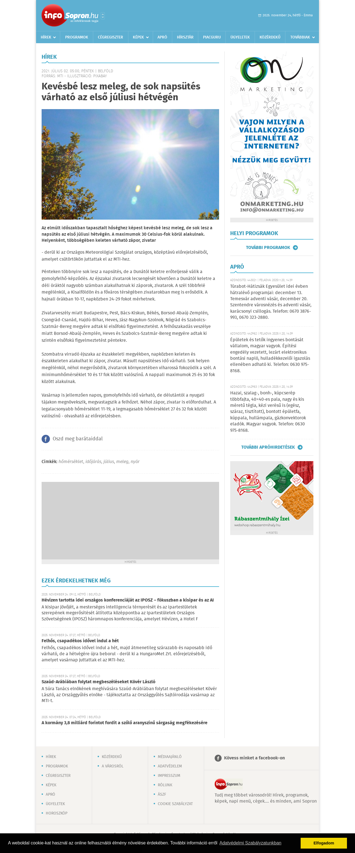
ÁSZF (162, 795)
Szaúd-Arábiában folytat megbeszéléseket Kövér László (98, 682)
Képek (138, 37)
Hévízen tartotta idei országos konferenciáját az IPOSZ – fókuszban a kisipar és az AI (128, 600)
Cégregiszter (110, 37)
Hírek (46, 37)
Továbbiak (300, 37)
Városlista (103, 15)
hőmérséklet (71, 461)
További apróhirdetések (268, 447)
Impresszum (169, 776)
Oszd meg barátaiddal (78, 439)
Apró (162, 37)
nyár (135, 461)
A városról (112, 766)
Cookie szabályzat (175, 804)
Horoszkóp (56, 813)
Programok (76, 37)
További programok (268, 247)
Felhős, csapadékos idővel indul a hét (80, 641)
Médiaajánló (170, 757)
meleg (122, 461)
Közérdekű (270, 37)
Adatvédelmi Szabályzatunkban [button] (250, 843)
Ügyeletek (240, 37)
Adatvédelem (170, 766)
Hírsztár (185, 37)
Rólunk (165, 785)
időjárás (93, 461)
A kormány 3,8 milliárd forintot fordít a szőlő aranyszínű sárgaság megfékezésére (124, 723)
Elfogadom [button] (324, 843)
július (108, 461)
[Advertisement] (130, 520)
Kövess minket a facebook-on (254, 758)
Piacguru (212, 37)
